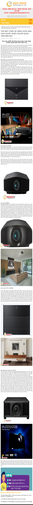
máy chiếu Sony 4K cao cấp (20, 371)
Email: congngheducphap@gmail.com (16, 13)
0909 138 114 (12, 9)
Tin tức (7, 26)
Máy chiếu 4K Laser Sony (6, 147)
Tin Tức (11, 26)
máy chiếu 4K (27, 53)
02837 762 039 (22, 9)
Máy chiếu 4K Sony (4, 204)
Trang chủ (3, 26)
